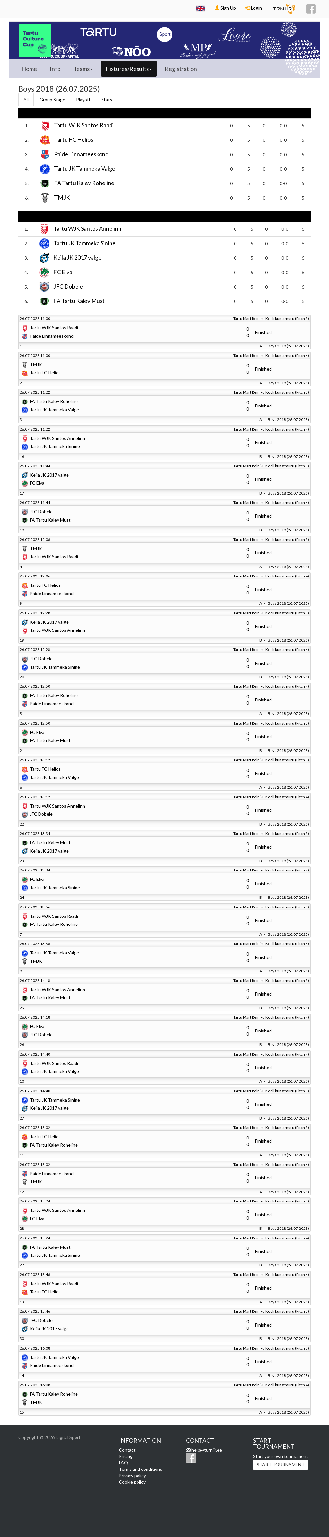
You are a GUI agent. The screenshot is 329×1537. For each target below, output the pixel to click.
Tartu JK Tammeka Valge (84, 168)
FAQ (123, 1462)
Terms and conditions (140, 1469)
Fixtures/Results (129, 68)
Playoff (83, 99)
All (26, 99)
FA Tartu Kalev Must (79, 300)
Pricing (126, 1456)
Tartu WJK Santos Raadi (84, 125)
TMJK (62, 197)
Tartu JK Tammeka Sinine (84, 242)
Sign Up (225, 8)
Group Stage (52, 99)
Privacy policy (132, 1475)
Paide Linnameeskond (81, 153)
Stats (106, 99)
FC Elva (62, 271)
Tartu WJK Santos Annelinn (87, 228)
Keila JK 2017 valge (77, 257)
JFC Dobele (68, 286)
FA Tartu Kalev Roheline (84, 182)
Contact (127, 1449)
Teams (83, 68)
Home (29, 68)
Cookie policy (132, 1482)
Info (55, 68)
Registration (181, 68)
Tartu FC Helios (73, 139)
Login (253, 8)
